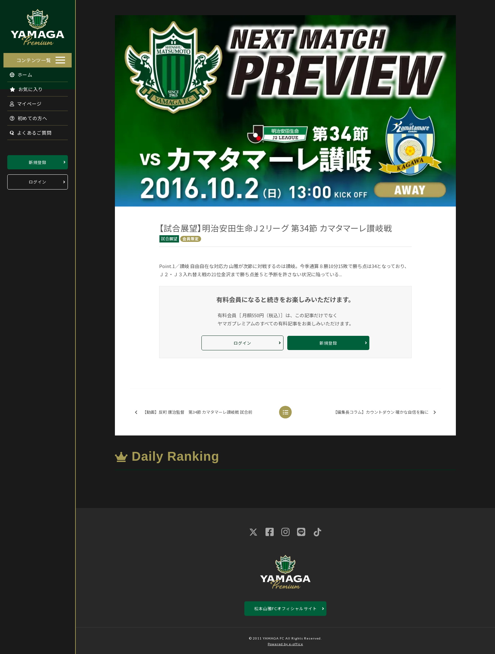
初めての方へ (25, 116)
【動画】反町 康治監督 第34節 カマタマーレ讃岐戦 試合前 (193, 412)
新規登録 (37, 160)
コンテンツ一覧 (33, 58)
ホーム (17, 72)
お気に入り (23, 87)
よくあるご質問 (27, 130)
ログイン (37, 180)
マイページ (22, 101)
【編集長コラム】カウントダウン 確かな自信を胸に (384, 412)
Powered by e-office (285, 644)
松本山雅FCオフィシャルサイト (285, 608)
